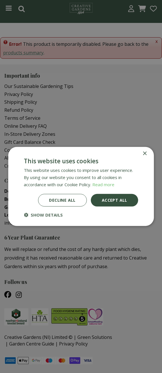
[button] (43, 214)
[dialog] (81, 186)
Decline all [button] (62, 200)
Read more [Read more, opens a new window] (103, 184)
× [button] (145, 154)
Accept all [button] (114, 200)
